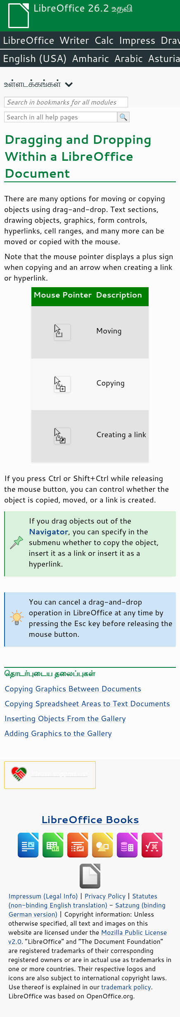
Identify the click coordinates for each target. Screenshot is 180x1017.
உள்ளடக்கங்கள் (32, 83)
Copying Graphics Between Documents (72, 688)
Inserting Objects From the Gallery (65, 718)
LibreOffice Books (90, 819)
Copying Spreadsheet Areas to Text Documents (87, 703)
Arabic (128, 58)
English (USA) (34, 58)
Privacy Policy (105, 895)
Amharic (90, 58)
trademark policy (126, 986)
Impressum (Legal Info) (43, 895)
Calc (104, 40)
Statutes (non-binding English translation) (82, 900)
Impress (137, 40)
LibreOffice (28, 40)
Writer (74, 40)
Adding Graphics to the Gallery (58, 733)
